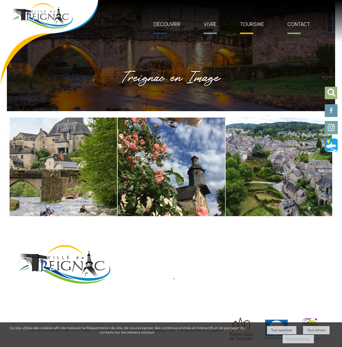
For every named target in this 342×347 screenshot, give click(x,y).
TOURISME (252, 24)
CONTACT (298, 24)
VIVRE (210, 24)
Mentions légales (133, 300)
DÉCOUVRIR (167, 24)
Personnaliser (298, 339)
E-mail (168, 284)
